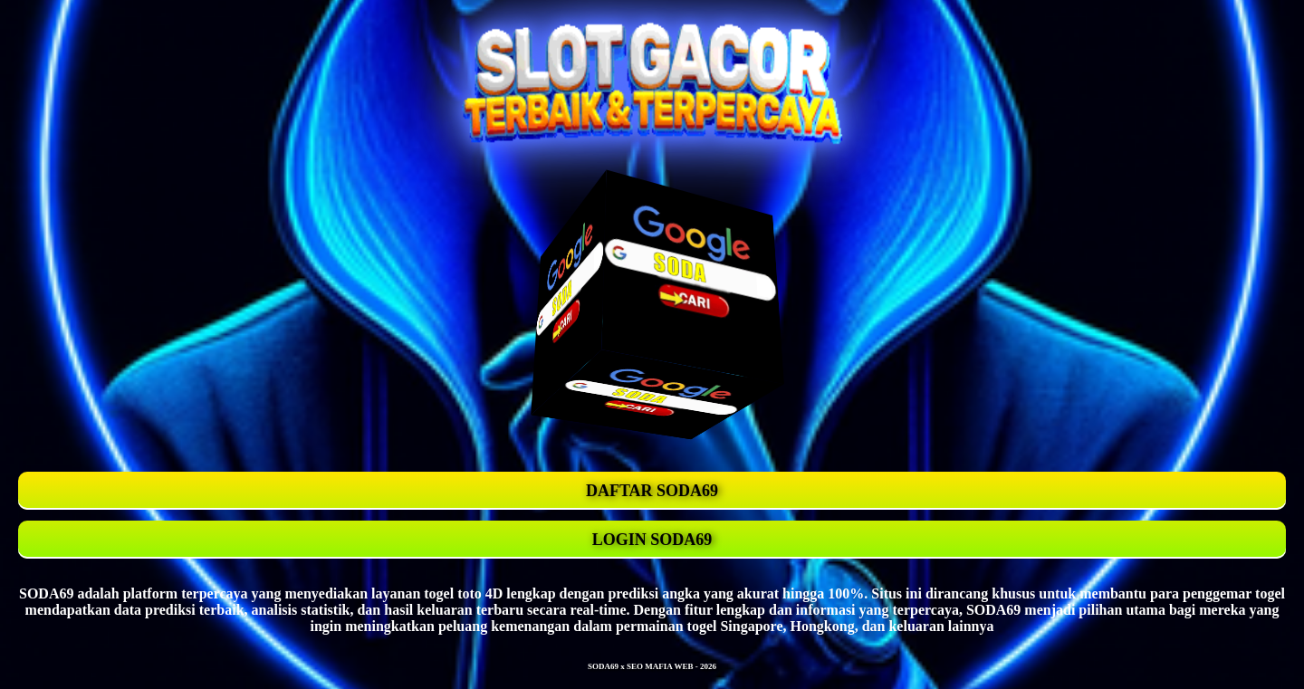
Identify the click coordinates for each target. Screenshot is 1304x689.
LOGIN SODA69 (652, 540)
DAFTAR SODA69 (652, 491)
